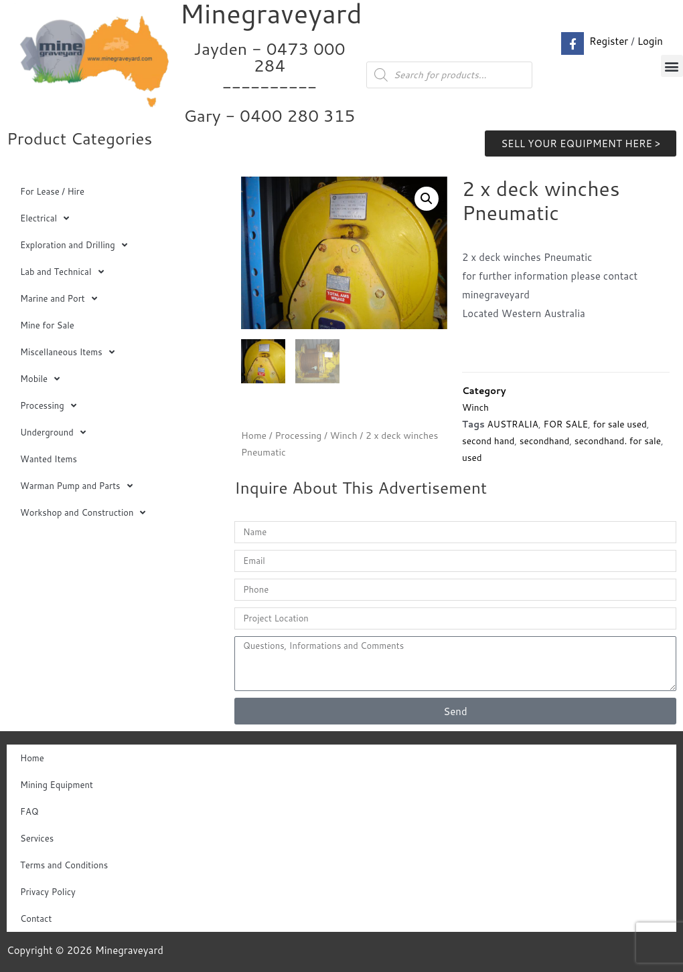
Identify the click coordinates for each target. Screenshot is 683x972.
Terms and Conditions (64, 865)
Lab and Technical (62, 272)
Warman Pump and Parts (76, 486)
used (472, 457)
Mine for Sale (47, 325)
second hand (488, 440)
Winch (344, 435)
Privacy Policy (48, 892)
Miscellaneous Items (67, 352)
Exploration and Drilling (73, 245)
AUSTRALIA (512, 423)
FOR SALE (565, 423)
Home (254, 435)
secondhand (545, 440)
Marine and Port (58, 299)
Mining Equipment (56, 785)
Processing (48, 406)
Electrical (44, 218)
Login (650, 41)
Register (608, 41)
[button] (672, 66)
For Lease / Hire (52, 191)
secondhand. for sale (618, 440)
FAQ (29, 811)
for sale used (619, 423)
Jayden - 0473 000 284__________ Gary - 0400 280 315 (269, 82)
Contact (36, 918)
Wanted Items (48, 459)
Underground (53, 432)
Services (37, 838)
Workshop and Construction (82, 513)
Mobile (40, 379)
